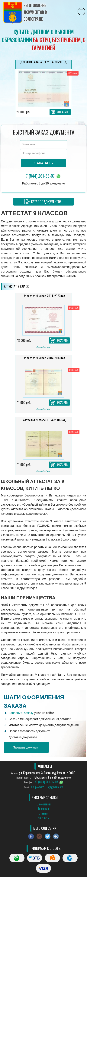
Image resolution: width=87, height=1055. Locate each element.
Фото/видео (43, 347)
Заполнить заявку (21, 713)
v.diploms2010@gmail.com (47, 787)
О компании (44, 804)
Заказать (63, 112)
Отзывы (43, 813)
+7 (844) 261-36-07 (42, 176)
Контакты (43, 817)
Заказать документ (26, 747)
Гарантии (43, 808)
